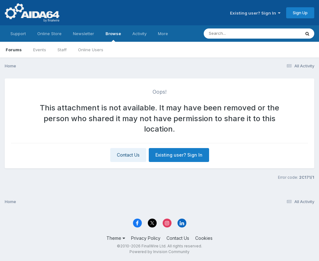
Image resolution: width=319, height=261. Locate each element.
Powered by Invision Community (159, 251)
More (163, 33)
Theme (115, 238)
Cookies (204, 238)
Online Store (49, 33)
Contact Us (128, 155)
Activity (139, 33)
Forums (14, 49)
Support (18, 33)
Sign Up (300, 12)
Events (39, 49)
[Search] (235, 33)
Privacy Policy (145, 238)
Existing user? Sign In (255, 13)
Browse (113, 36)
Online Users (90, 49)
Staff (62, 49)
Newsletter (83, 33)
